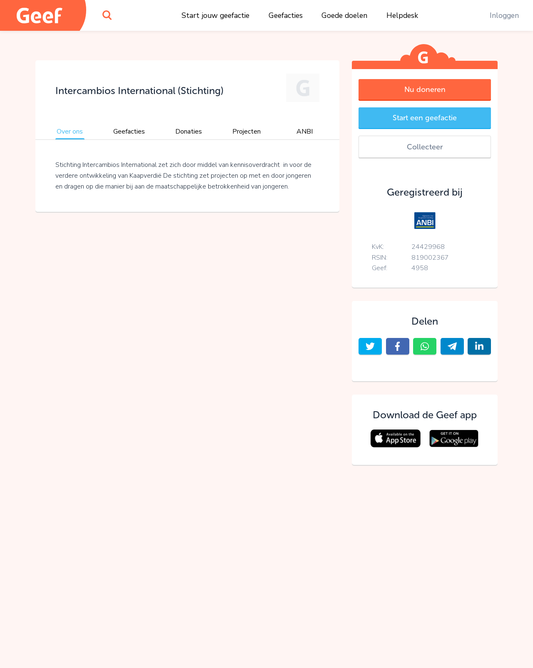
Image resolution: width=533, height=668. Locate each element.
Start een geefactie (425, 117)
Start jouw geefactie (215, 15)
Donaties (188, 131)
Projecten (246, 131)
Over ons (70, 131)
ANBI (304, 131)
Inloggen (504, 15)
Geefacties (286, 15)
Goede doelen (344, 15)
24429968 (428, 246)
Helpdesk (402, 15)
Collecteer (425, 146)
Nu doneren (425, 89)
